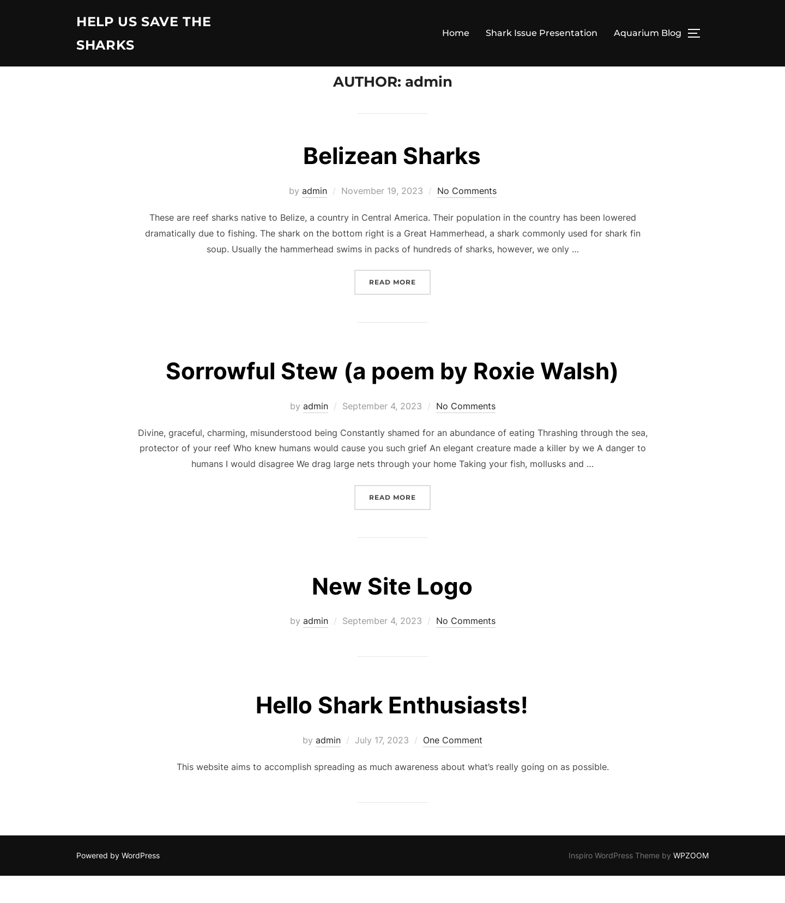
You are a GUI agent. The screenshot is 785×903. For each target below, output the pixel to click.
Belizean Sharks (392, 183)
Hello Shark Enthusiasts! (392, 732)
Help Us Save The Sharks (150, 35)
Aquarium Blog (647, 35)
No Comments (467, 218)
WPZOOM (691, 882)
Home (455, 35)
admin (314, 218)
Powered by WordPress (118, 882)
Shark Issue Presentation (541, 35)
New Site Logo (392, 613)
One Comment (452, 767)
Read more (400, 308)
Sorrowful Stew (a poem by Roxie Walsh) (392, 398)
